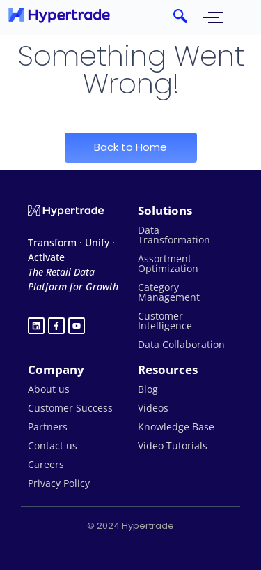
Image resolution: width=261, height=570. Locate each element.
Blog (148, 389)
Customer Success (70, 407)
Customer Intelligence (165, 320)
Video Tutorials (172, 445)
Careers (46, 464)
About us (49, 389)
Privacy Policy (59, 483)
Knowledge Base (176, 426)
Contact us (52, 445)
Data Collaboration (181, 344)
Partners (48, 426)
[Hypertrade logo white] (66, 210)
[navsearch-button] (180, 17)
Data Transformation (174, 234)
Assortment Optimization (168, 263)
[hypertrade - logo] (59, 15)
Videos (153, 407)
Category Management (169, 291)
